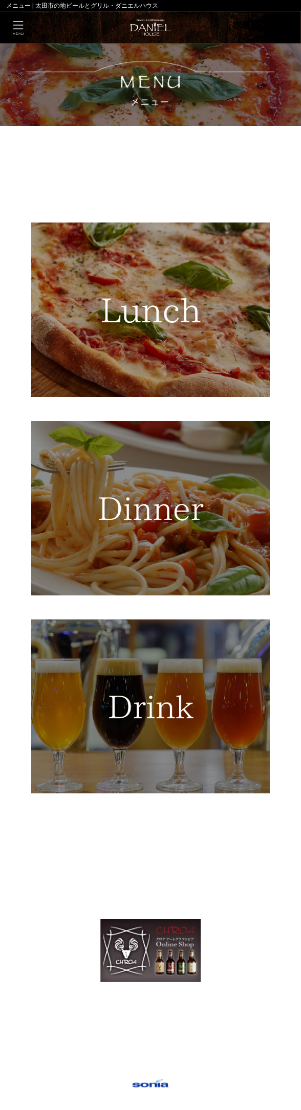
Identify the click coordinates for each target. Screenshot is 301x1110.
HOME (22, 134)
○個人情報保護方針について (151, 1069)
